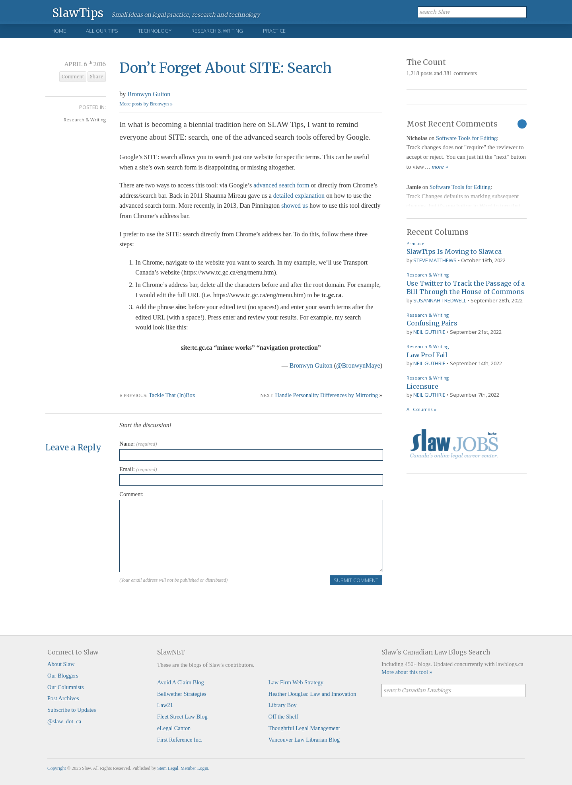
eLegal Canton (174, 728)
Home (58, 30)
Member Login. (195, 768)
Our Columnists (65, 687)
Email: (138, 469)
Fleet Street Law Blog (182, 716)
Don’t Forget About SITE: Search (225, 68)
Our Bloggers (62, 675)
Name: (138, 443)
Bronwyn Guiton (148, 94)
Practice (274, 30)
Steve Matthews (435, 260)
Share (96, 77)
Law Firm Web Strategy (295, 682)
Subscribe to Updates (71, 710)
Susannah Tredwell (439, 300)
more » (440, 167)
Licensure (422, 386)
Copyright (56, 768)
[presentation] (179, 600)
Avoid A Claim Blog (180, 682)
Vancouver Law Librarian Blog (304, 739)
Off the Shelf (283, 716)
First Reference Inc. (179, 739)
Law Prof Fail (427, 355)
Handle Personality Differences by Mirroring (326, 395)
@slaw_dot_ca (64, 721)
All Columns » (421, 409)
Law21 (165, 705)
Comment (73, 77)
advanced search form (281, 185)
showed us (294, 205)
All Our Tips (102, 30)
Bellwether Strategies (181, 694)
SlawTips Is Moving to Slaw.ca (454, 251)
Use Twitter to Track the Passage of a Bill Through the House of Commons (466, 287)
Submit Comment (356, 580)
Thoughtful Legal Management (304, 728)
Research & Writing (217, 30)
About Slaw (60, 664)
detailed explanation (299, 195)
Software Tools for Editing (466, 138)
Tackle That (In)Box (172, 395)
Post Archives (63, 698)
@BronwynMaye (358, 365)
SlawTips (77, 12)
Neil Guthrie (429, 331)
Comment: (131, 494)
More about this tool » (406, 672)
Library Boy (282, 705)
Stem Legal (167, 768)
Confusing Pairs (432, 323)
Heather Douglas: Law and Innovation (312, 694)
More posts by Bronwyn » (146, 104)
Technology (154, 30)
